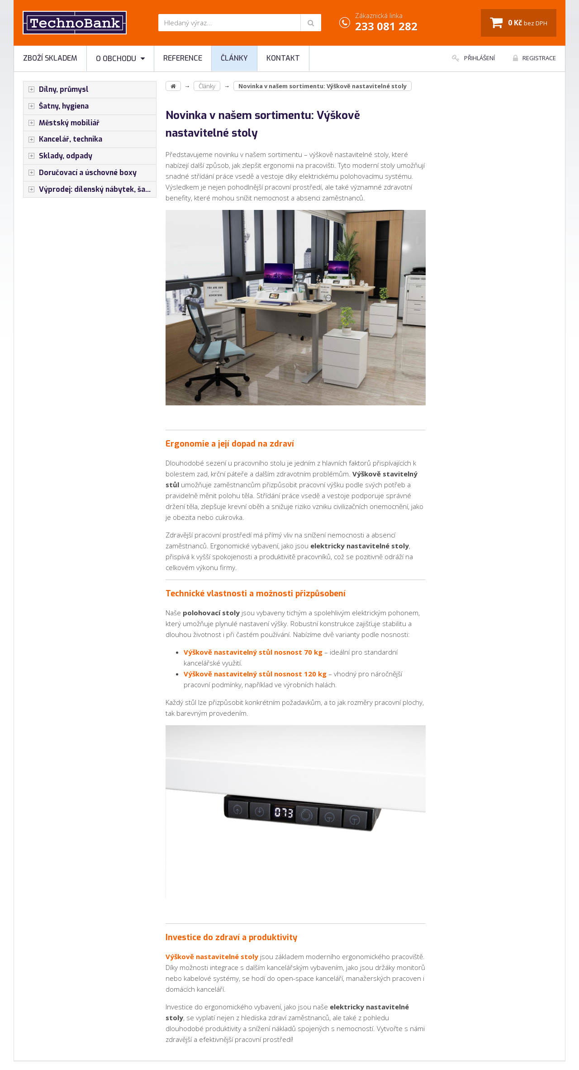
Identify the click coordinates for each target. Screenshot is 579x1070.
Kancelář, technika (63, 139)
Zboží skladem (50, 58)
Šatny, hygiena (56, 106)
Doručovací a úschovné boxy (80, 173)
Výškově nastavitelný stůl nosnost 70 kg (253, 651)
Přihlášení (473, 58)
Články (234, 58)
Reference (182, 58)
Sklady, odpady (58, 156)
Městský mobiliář (62, 123)
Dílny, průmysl (56, 89)
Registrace (534, 58)
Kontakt (283, 58)
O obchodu (120, 58)
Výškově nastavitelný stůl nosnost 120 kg (255, 673)
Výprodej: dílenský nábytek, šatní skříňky (90, 189)
